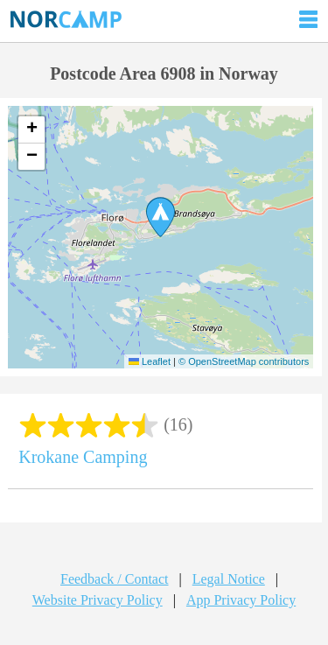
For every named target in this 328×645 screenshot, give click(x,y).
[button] (160, 217)
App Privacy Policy (241, 599)
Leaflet (150, 361)
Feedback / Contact (114, 578)
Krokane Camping (82, 456)
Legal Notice (228, 578)
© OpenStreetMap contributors (243, 361)
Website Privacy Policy (97, 599)
